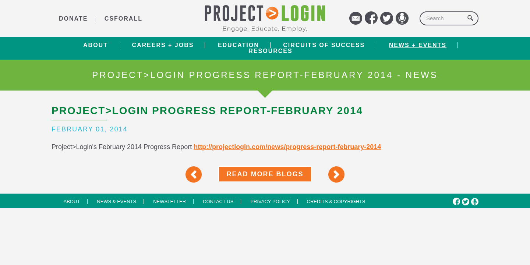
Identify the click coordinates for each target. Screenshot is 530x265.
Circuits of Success (324, 45)
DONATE (73, 18)
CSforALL (123, 18)
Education (238, 45)
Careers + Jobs (163, 45)
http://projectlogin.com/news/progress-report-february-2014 (287, 147)
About (95, 45)
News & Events (116, 201)
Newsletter (169, 201)
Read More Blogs (264, 174)
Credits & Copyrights (336, 201)
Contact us (218, 201)
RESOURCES (270, 51)
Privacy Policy (270, 201)
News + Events (417, 45)
